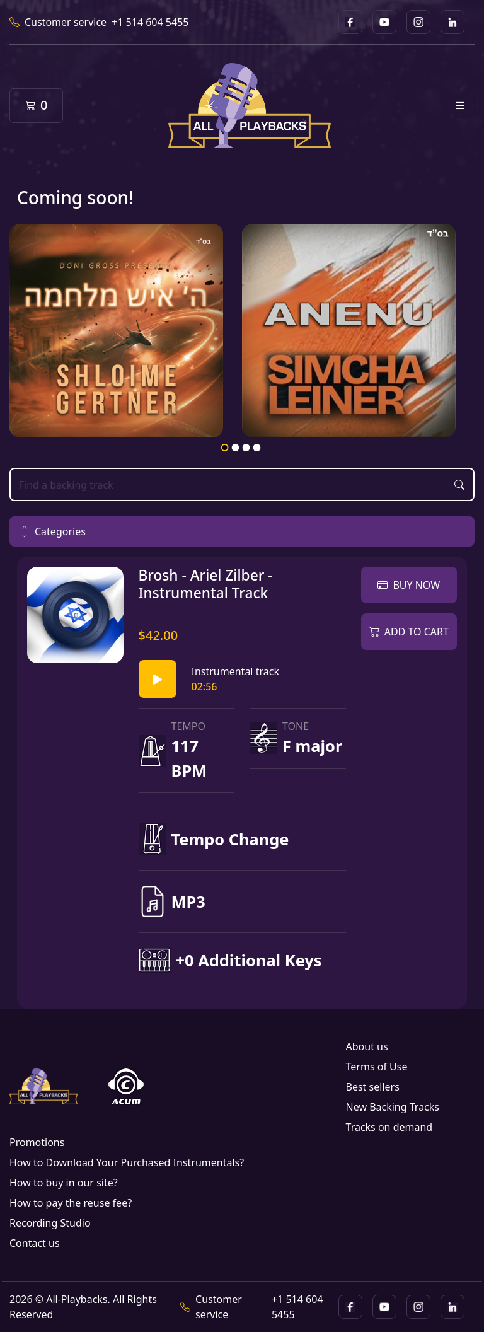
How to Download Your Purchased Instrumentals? (126, 1162)
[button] (242, 531)
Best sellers (373, 1087)
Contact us (34, 1243)
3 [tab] (246, 447)
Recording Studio (50, 1223)
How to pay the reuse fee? (70, 1203)
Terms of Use (377, 1067)
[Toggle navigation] (460, 105)
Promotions (36, 1142)
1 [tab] (224, 447)
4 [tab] (256, 447)
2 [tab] (235, 447)
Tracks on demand (389, 1127)
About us (367, 1046)
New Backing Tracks (392, 1107)
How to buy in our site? (63, 1183)
